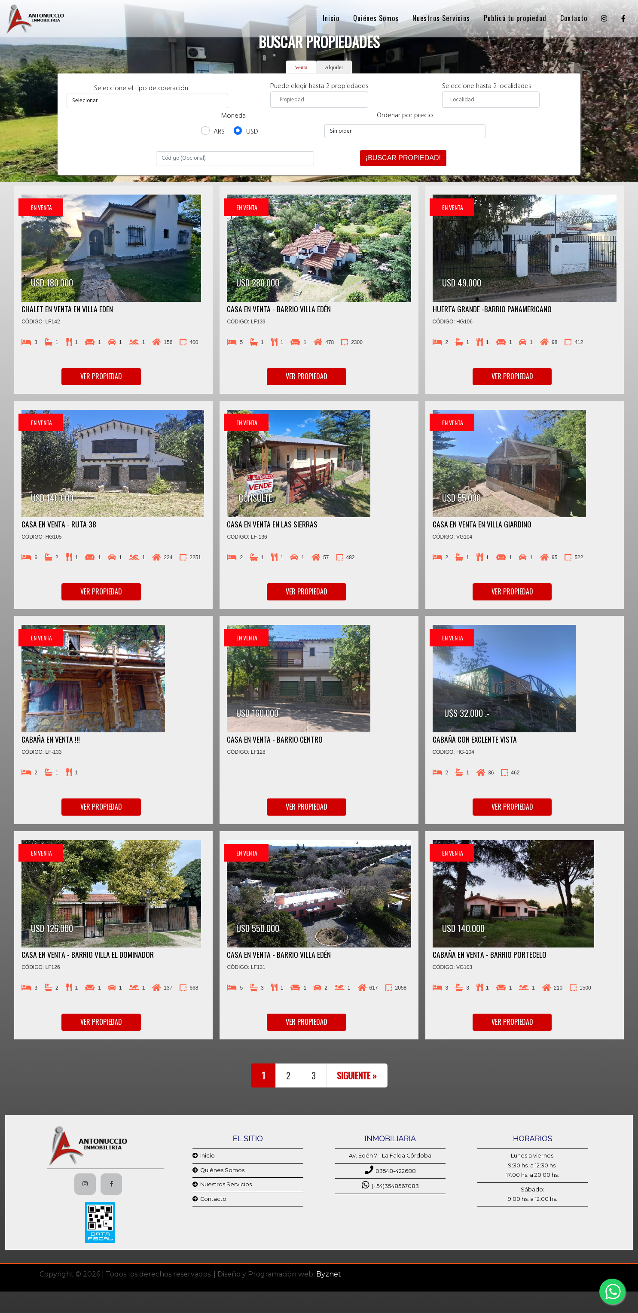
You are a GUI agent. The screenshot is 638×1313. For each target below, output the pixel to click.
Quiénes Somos (376, 16)
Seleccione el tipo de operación (147, 88)
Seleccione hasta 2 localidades (491, 94)
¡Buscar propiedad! (403, 157)
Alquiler (334, 67)
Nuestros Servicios (441, 16)
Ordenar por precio (405, 115)
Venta (301, 67)
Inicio (331, 16)
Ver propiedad (101, 376)
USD (252, 132)
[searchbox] (319, 99)
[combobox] (319, 99)
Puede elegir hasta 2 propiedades (319, 94)
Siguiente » (357, 1075)
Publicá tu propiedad (515, 16)
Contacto (573, 16)
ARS (219, 132)
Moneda (233, 116)
